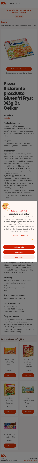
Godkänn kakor (19, 247)
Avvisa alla (19, 252)
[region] (19, 231)
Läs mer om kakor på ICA (19, 235)
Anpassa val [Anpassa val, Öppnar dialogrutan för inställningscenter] (19, 257)
